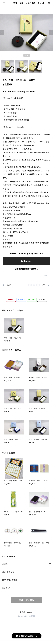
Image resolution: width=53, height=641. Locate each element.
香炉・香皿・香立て (9, 580)
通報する (47, 275)
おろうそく (6, 588)
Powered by (26, 616)
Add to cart (26, 261)
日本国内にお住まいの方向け (26, 269)
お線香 (5, 564)
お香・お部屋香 (8, 572)
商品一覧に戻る (26, 600)
